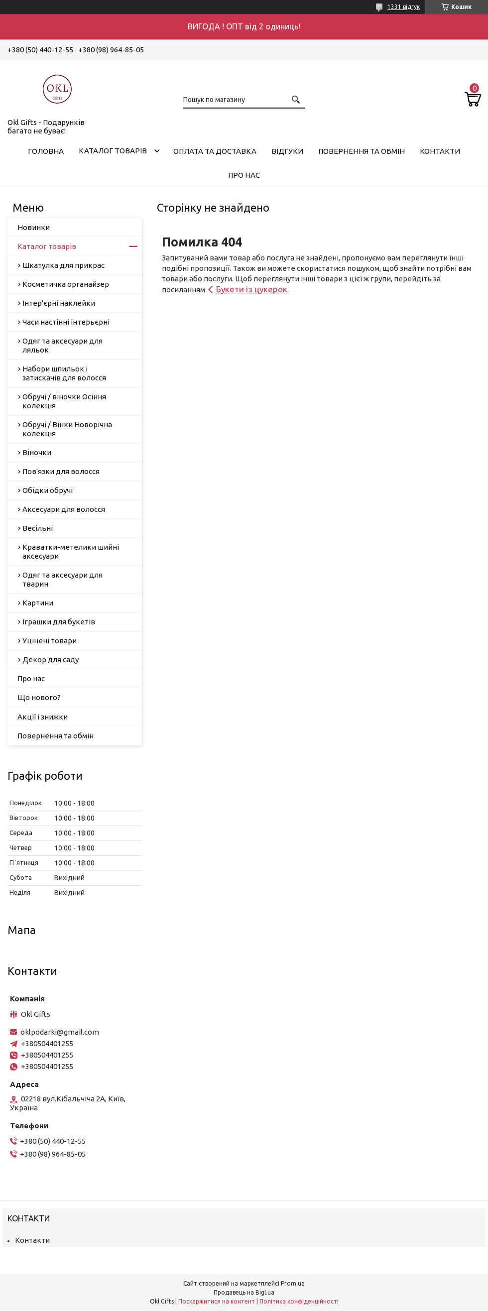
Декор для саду (50, 659)
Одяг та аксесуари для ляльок (62, 345)
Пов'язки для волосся (61, 471)
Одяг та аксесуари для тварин (62, 579)
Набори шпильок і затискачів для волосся (64, 373)
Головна (46, 151)
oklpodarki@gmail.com (59, 1032)
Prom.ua (293, 1283)
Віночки (36, 452)
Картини (37, 602)
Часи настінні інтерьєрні (66, 322)
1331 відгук (403, 6)
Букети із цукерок (251, 289)
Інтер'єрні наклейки (58, 303)
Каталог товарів (113, 150)
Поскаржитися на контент (216, 1301)
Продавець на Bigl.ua (244, 1292)
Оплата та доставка (214, 151)
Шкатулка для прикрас (63, 265)
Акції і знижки (42, 717)
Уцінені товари (49, 640)
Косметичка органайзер (65, 284)
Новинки (33, 227)
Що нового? (39, 697)
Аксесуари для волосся (63, 509)
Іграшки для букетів (58, 621)
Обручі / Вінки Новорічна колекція (67, 429)
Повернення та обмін (361, 151)
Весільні (37, 528)
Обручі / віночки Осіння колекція (64, 401)
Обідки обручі (47, 490)
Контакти (440, 151)
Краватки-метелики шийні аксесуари (70, 551)
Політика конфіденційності (299, 1301)
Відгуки (287, 151)
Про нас (244, 175)
